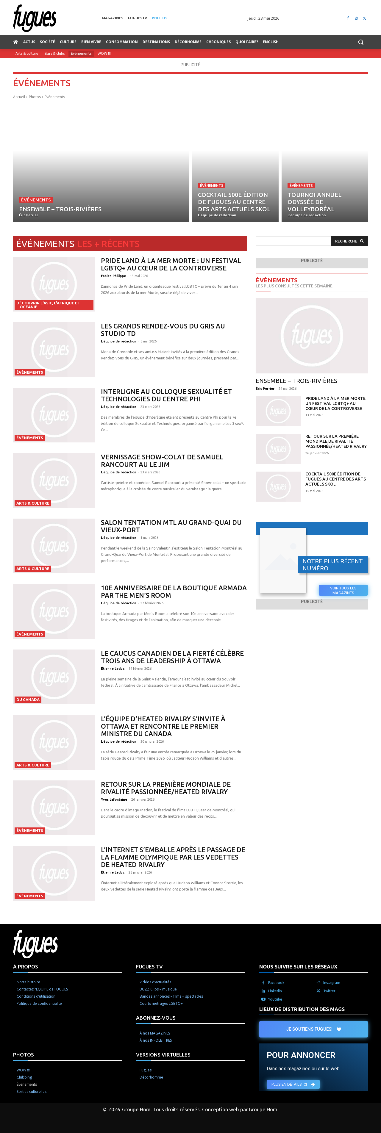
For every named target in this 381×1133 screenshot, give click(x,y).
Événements (81, 54)
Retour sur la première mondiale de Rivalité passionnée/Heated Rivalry (166, 787)
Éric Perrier (265, 388)
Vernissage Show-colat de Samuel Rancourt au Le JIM (162, 460)
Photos (35, 96)
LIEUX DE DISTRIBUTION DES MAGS (302, 1009)
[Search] (349, 241)
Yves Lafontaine (114, 799)
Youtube (275, 999)
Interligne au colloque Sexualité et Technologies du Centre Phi (166, 395)
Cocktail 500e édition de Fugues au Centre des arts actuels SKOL (335, 479)
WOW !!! (104, 54)
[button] (361, 42)
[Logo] (57, 18)
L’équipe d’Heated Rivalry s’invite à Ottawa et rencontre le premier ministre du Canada (163, 726)
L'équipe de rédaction (118, 341)
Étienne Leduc (112, 668)
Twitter (329, 991)
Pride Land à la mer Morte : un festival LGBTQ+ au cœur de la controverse (171, 264)
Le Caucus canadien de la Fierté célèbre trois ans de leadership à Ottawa (172, 657)
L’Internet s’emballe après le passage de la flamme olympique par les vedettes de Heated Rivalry (173, 857)
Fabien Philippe (113, 276)
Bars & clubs (54, 54)
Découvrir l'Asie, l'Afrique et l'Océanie (48, 305)
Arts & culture (27, 54)
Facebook (276, 983)
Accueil (19, 96)
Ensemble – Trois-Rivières (296, 380)
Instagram (331, 983)
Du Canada (28, 699)
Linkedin (275, 991)
